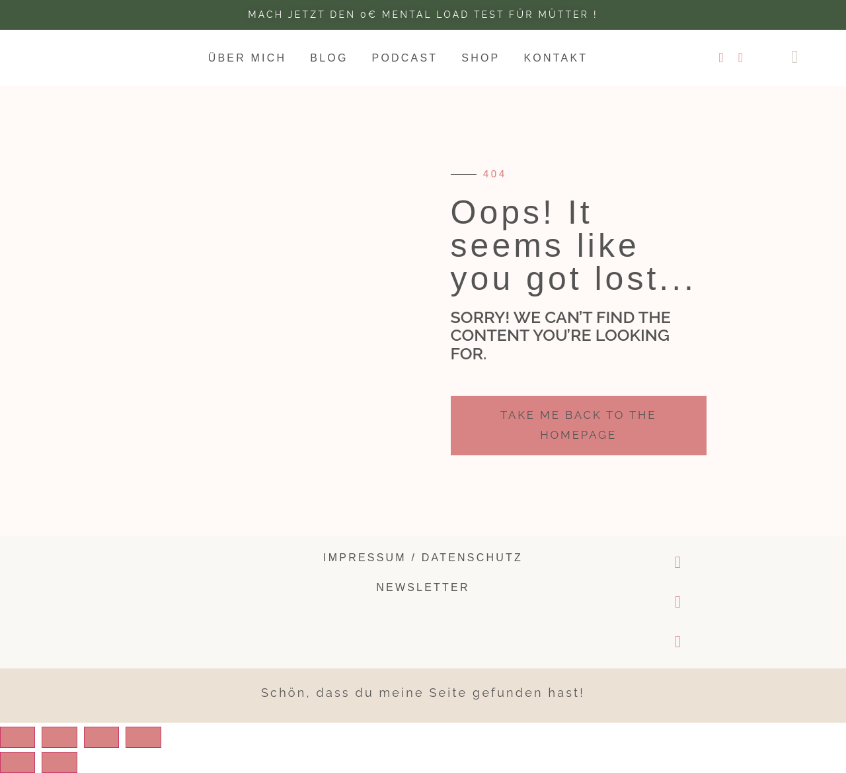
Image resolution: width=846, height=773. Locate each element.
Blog (329, 58)
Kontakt (555, 58)
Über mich (247, 58)
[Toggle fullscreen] (115, 737)
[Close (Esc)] (20, 737)
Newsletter (422, 587)
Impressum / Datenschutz (423, 557)
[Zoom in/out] (163, 737)
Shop (480, 58)
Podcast (405, 58)
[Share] (68, 737)
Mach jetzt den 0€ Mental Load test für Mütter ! (422, 14)
